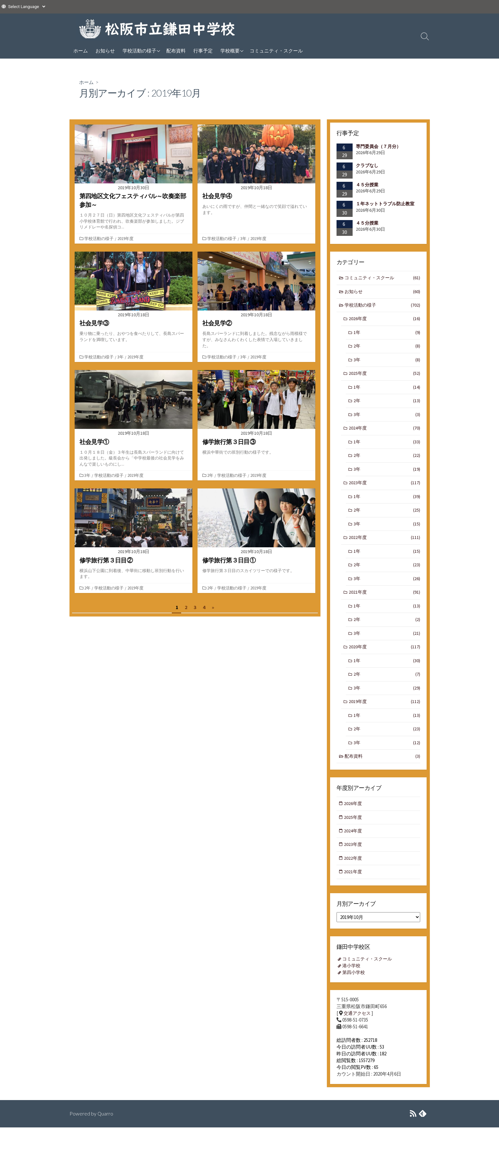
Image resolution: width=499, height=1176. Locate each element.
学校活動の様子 (139, 50)
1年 (387, 334)
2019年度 (126, 238)
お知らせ (105, 50)
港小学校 (352, 980)
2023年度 (384, 488)
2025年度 (384, 376)
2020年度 (384, 657)
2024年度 (384, 432)
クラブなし (367, 165)
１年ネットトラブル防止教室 (385, 204)
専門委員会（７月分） (378, 146)
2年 (211, 475)
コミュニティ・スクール (276, 50)
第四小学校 (355, 987)
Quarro (105, 1129)
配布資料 (176, 50)
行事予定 (203, 50)
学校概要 (230, 50)
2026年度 (384, 320)
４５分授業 (367, 185)
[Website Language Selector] (26, 6)
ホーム (80, 50)
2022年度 (384, 544)
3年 (244, 238)
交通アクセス (358, 1028)
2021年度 (384, 600)
